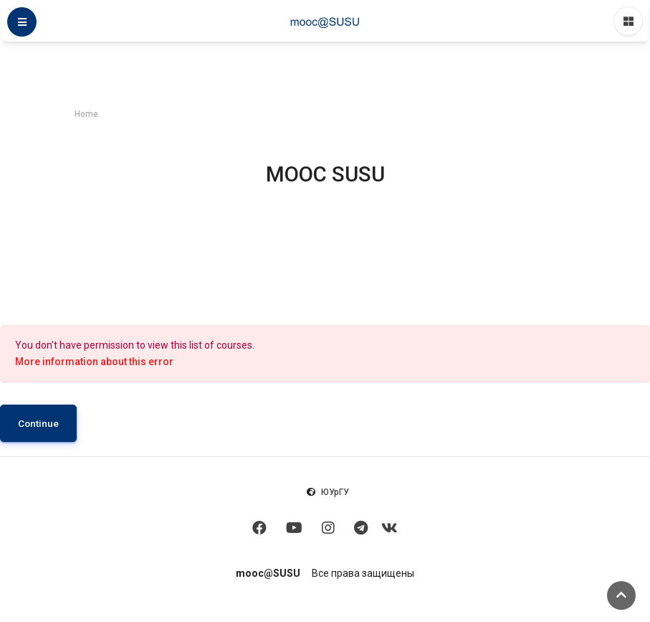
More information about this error (94, 361)
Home (86, 114)
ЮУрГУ (335, 492)
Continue (38, 423)
